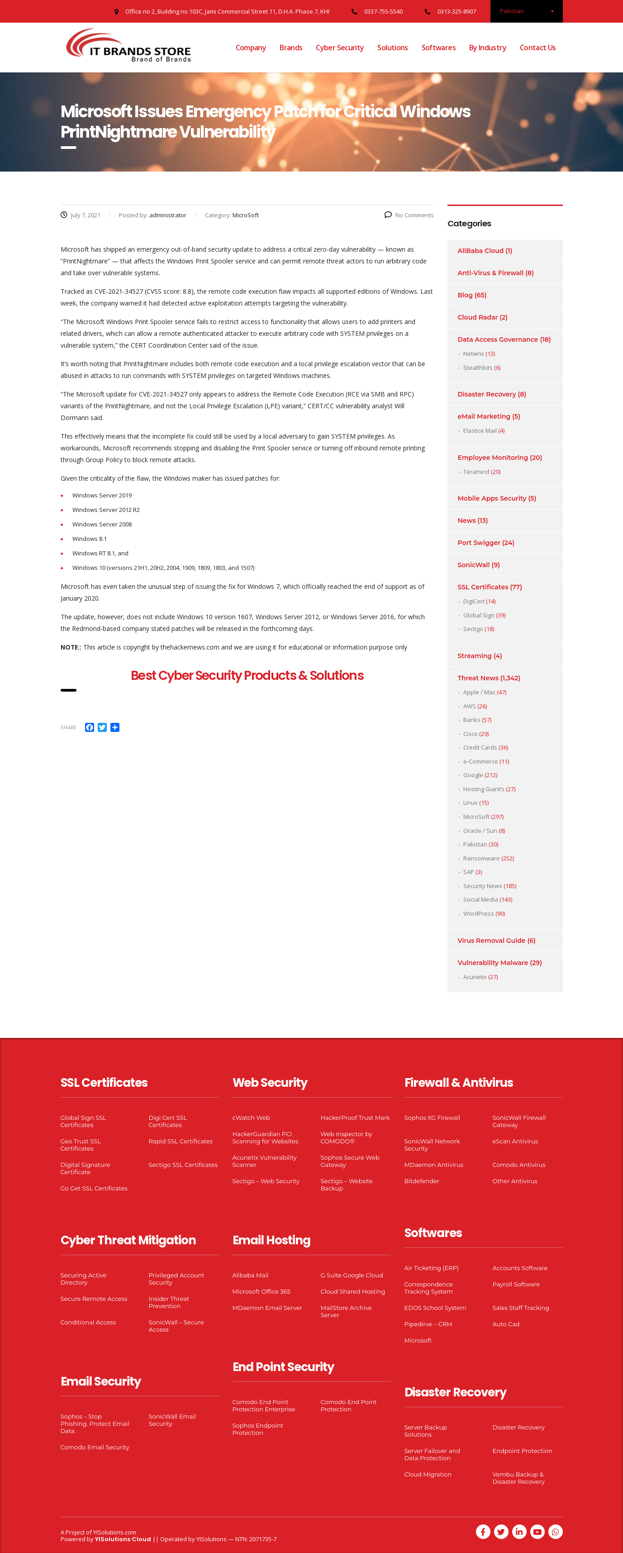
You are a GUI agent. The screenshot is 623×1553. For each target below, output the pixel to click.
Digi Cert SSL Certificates (168, 1121)
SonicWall (474, 565)
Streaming (475, 656)
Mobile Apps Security (492, 498)
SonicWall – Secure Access (176, 1326)
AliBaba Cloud (481, 251)
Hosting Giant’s (483, 789)
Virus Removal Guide (492, 941)
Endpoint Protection (522, 1450)
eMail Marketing (484, 416)
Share (68, 727)
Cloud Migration (428, 1474)
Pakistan (475, 844)
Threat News (478, 678)
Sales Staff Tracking (521, 1307)
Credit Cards (480, 747)
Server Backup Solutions (425, 1431)
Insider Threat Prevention (169, 1302)
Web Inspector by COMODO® (346, 1137)
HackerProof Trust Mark (355, 1117)
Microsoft (418, 1340)
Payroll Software (516, 1284)
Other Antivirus (515, 1181)
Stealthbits (478, 367)
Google (473, 775)
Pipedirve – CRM (428, 1324)
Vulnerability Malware (493, 963)
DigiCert (474, 601)
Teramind (476, 472)
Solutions (392, 48)
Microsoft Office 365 (261, 1291)
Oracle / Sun (480, 831)
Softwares (439, 48)
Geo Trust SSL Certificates (81, 1144)
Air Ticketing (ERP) (431, 1267)
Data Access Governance (498, 339)
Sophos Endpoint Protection (258, 1429)
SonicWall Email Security (172, 1420)
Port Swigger (479, 543)
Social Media (480, 899)
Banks (471, 720)
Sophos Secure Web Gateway (350, 1161)
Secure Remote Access (94, 1298)
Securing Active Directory (84, 1278)
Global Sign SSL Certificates (83, 1121)
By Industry (487, 48)
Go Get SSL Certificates (94, 1188)
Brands (291, 48)
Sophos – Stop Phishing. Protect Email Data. (95, 1423)
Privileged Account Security (176, 1278)
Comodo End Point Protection (349, 1405)
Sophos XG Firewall (432, 1117)
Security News (482, 886)
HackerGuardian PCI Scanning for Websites (266, 1137)
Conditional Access (88, 1322)
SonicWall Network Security (432, 1144)
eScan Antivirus (515, 1141)
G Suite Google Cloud (352, 1275)
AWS (469, 706)
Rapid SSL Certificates (181, 1141)
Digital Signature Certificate (85, 1168)
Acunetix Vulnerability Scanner (265, 1161)
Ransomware (481, 858)
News (467, 520)
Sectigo (473, 629)
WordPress (478, 913)
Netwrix (473, 353)
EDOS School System (435, 1307)
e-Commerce (480, 761)
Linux (470, 802)
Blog (465, 295)
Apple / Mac (479, 692)
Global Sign (479, 615)
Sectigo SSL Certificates (183, 1164)
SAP (468, 872)
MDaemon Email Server (268, 1307)
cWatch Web (251, 1117)
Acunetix (475, 977)
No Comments (409, 215)
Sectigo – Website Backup (347, 1184)
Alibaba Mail (251, 1275)
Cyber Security (340, 48)
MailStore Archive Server (346, 1311)
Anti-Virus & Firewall (491, 273)
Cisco (470, 734)
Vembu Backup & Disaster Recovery (519, 1478)
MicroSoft (476, 816)
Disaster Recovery (487, 394)
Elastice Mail (480, 430)
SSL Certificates (483, 587)
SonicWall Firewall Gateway (519, 1121)
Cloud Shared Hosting (353, 1291)
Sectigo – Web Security (266, 1181)
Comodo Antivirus (519, 1164)
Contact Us (538, 48)
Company (251, 48)
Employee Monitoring (493, 458)
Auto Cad (506, 1324)
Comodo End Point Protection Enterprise (264, 1405)
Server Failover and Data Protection (432, 1454)
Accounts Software (520, 1267)
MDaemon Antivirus (434, 1164)
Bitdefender (422, 1181)
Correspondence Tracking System (428, 1288)
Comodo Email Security (95, 1447)
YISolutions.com (114, 1532)
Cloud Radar (478, 317)
